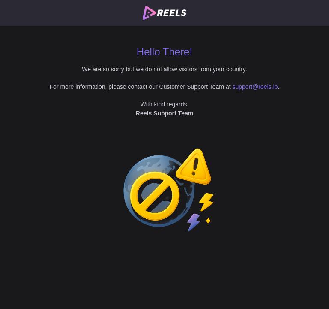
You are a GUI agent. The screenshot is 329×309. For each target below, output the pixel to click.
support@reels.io (255, 86)
